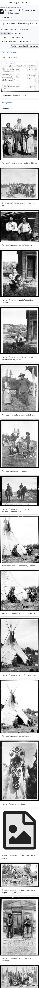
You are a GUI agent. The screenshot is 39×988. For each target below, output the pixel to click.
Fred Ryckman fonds (9, 52)
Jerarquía (24, 29)
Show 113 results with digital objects (24, 46)
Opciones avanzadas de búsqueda (17, 23)
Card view (5, 33)
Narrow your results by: (19, 2)
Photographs (7, 102)
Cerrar (18, 8)
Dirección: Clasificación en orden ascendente (16, 41)
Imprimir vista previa (9, 29)
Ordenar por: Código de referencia (13, 37)
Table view (16, 33)
